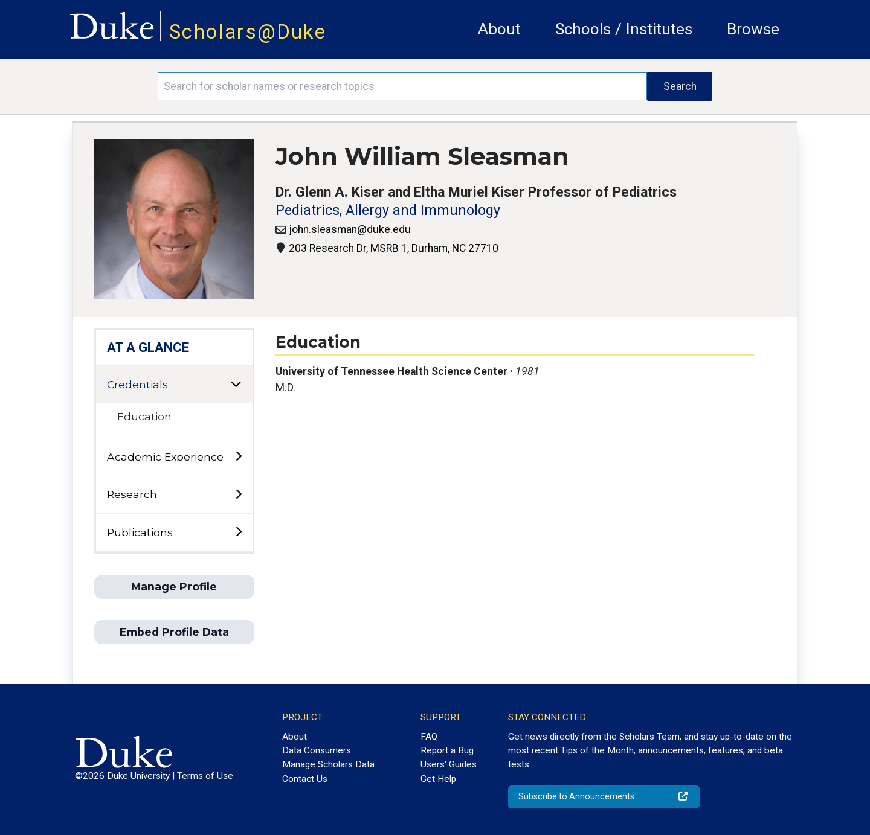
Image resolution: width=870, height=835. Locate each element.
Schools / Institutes (623, 29)
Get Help (438, 778)
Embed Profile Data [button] (174, 631)
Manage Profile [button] (174, 586)
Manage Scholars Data (328, 764)
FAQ (428, 736)
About (499, 29)
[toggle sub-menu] (238, 456)
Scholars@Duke (247, 31)
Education (144, 416)
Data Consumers (316, 750)
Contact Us (304, 778)
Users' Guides (448, 764)
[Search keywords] (402, 86)
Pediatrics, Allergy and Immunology (388, 210)
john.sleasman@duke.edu (350, 229)
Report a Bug (447, 750)
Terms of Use (205, 775)
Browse (753, 29)
